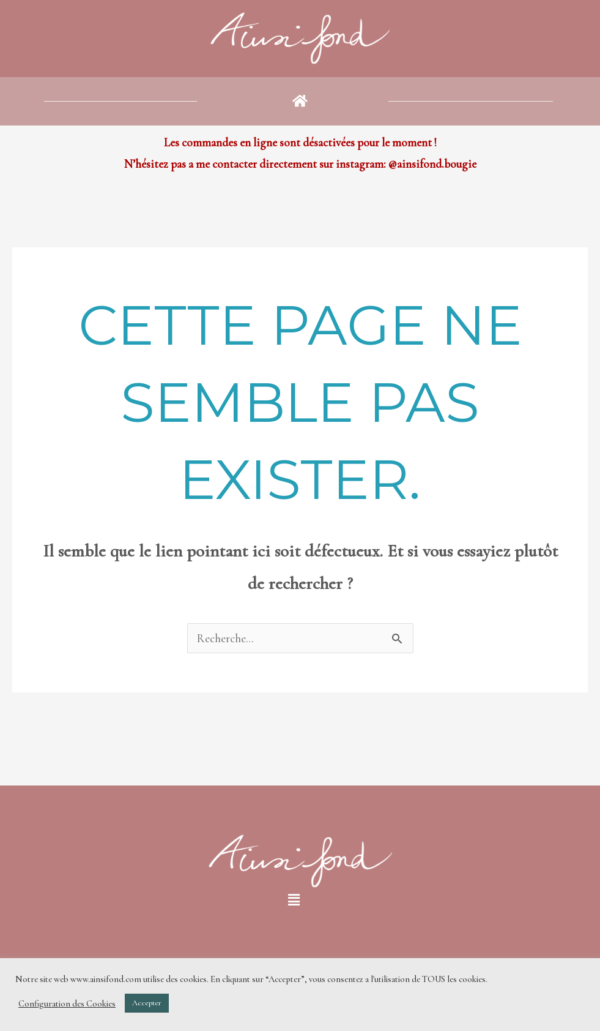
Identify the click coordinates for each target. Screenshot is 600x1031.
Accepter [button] (146, 1003)
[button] (299, 101)
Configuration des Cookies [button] (67, 1003)
